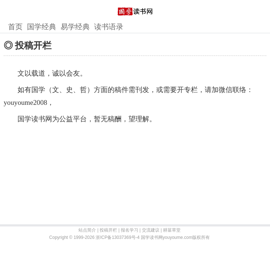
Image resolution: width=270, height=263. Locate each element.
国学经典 (41, 27)
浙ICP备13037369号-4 (117, 237)
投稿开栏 (108, 230)
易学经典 (75, 27)
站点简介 (87, 230)
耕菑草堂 (172, 230)
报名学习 (129, 230)
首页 (15, 27)
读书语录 (108, 27)
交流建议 (150, 230)
